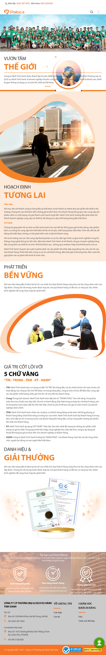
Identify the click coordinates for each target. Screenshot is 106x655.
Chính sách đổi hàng (87, 621)
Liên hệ (57, 617)
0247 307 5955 (23, 3)
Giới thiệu (58, 613)
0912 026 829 (47, 3)
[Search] (91, 12)
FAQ (80, 617)
